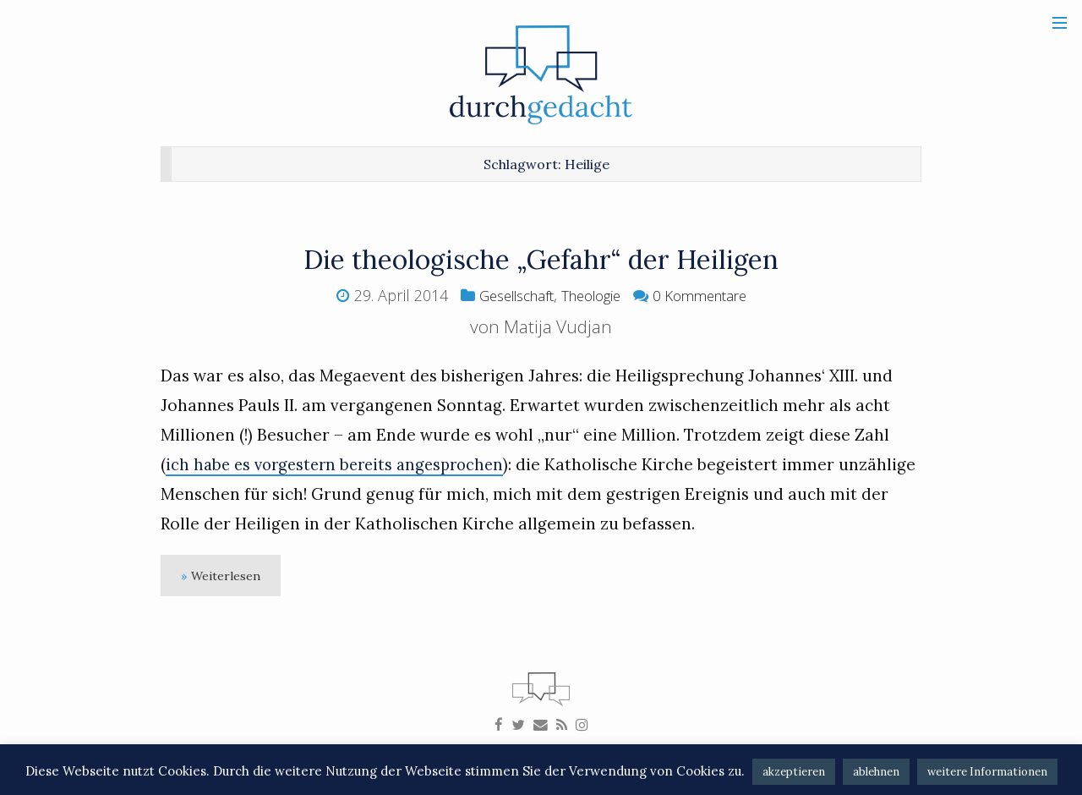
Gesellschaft (507, 295)
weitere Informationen (987, 772)
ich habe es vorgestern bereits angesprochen (342, 464)
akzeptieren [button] (793, 772)
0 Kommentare (709, 295)
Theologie (591, 295)
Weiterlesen (230, 577)
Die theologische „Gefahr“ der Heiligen (541, 258)
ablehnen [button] (876, 772)
